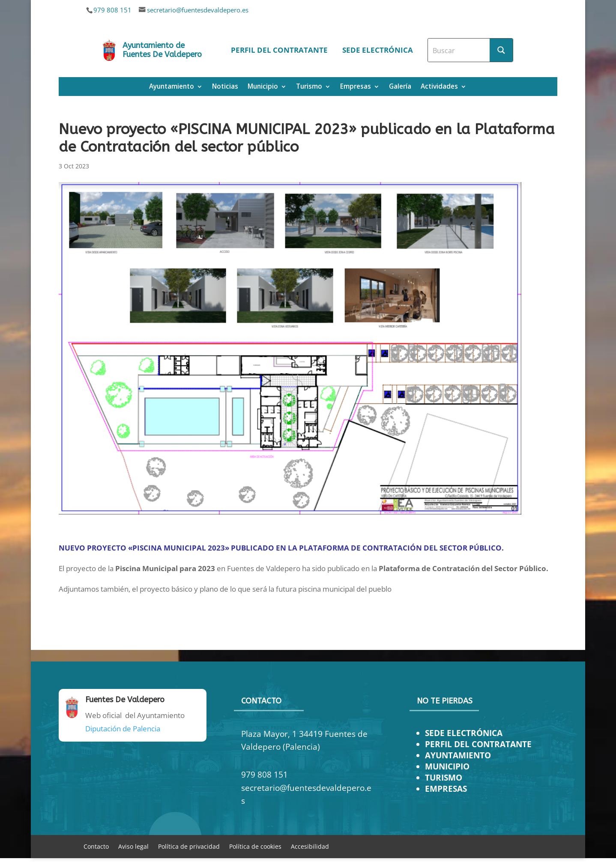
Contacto (96, 846)
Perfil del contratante (279, 50)
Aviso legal (133, 846)
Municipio (263, 87)
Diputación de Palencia (122, 728)
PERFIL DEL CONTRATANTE (478, 744)
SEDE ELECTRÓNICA (463, 732)
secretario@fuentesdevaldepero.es (197, 10)
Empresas (355, 87)
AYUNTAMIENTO (458, 755)
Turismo (309, 87)
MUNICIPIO (447, 766)
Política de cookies (255, 846)
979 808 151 (112, 10)
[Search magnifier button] (501, 50)
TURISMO (443, 777)
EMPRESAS (446, 788)
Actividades (439, 87)
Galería (400, 87)
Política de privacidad (189, 846)
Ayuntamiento (171, 87)
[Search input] (459, 50)
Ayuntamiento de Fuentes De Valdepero (162, 50)
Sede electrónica (377, 50)
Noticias (225, 87)
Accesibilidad (310, 846)
